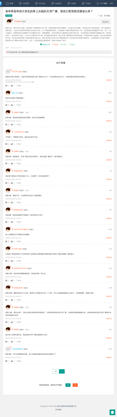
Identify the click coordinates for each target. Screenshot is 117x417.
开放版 (86, 3)
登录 (105, 3)
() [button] (45, 44)
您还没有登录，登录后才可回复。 (58, 385)
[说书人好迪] (8, 71)
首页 (9, 3)
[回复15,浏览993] (103, 16)
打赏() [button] (63, 44)
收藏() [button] (72, 44)
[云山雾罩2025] (8, 131)
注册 (111, 3)
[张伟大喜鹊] (8, 248)
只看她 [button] (18, 86)
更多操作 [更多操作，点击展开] (106, 22)
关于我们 (58, 410)
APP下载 (101, 3)
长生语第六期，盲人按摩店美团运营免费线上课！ (24, 52)
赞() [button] (55, 44)
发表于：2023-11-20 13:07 (13, 47)
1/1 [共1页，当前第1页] (56, 371)
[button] (8, 86)
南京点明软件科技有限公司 (66, 406)
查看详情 (109, 80)
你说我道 (9, 15)
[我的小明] (8, 93)
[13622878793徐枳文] (8, 229)
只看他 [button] (18, 105)
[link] (10, 70)
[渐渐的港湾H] (8, 170)
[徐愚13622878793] (8, 268)
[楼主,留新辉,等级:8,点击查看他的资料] (20, 21)
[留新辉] (8, 112)
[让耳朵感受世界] (8, 349)
